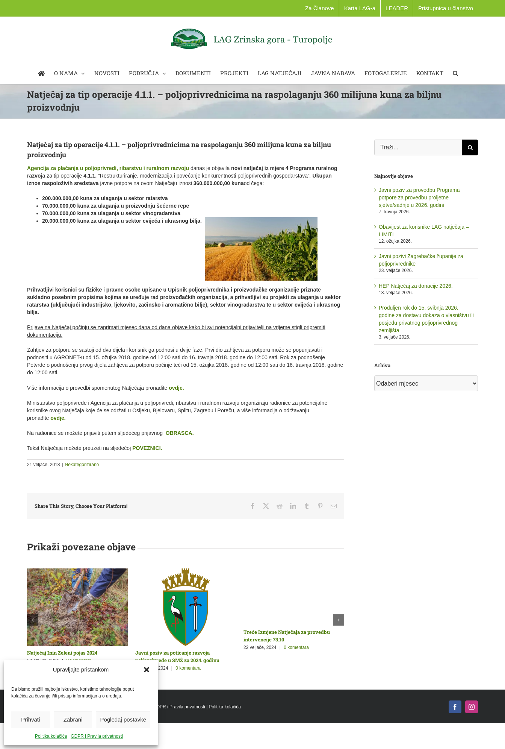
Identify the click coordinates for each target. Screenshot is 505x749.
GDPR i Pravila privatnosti (97, 736)
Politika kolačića (51, 736)
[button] (146, 669)
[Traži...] (418, 147)
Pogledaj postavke (123, 719)
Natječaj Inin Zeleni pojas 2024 (62, 652)
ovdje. (176, 388)
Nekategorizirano (82, 464)
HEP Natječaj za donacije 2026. (416, 286)
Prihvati (30, 719)
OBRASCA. (180, 433)
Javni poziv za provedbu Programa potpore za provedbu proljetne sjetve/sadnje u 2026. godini (419, 197)
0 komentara (188, 668)
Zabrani (73, 719)
